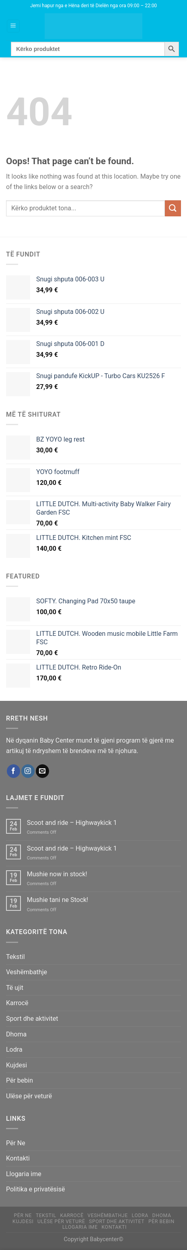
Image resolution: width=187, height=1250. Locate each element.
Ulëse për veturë (29, 1096)
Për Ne (15, 1143)
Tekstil (15, 957)
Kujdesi (16, 1065)
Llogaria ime (23, 1174)
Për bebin (19, 1080)
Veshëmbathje (26, 972)
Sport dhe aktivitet (32, 1018)
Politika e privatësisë (35, 1189)
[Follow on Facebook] (13, 771)
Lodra (14, 1049)
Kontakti (18, 1158)
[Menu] (13, 26)
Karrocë (17, 1003)
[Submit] (173, 208)
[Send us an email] (42, 771)
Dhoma (16, 1034)
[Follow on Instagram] (28, 771)
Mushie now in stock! (57, 874)
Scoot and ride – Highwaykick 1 (72, 823)
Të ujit (14, 987)
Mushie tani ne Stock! (57, 900)
